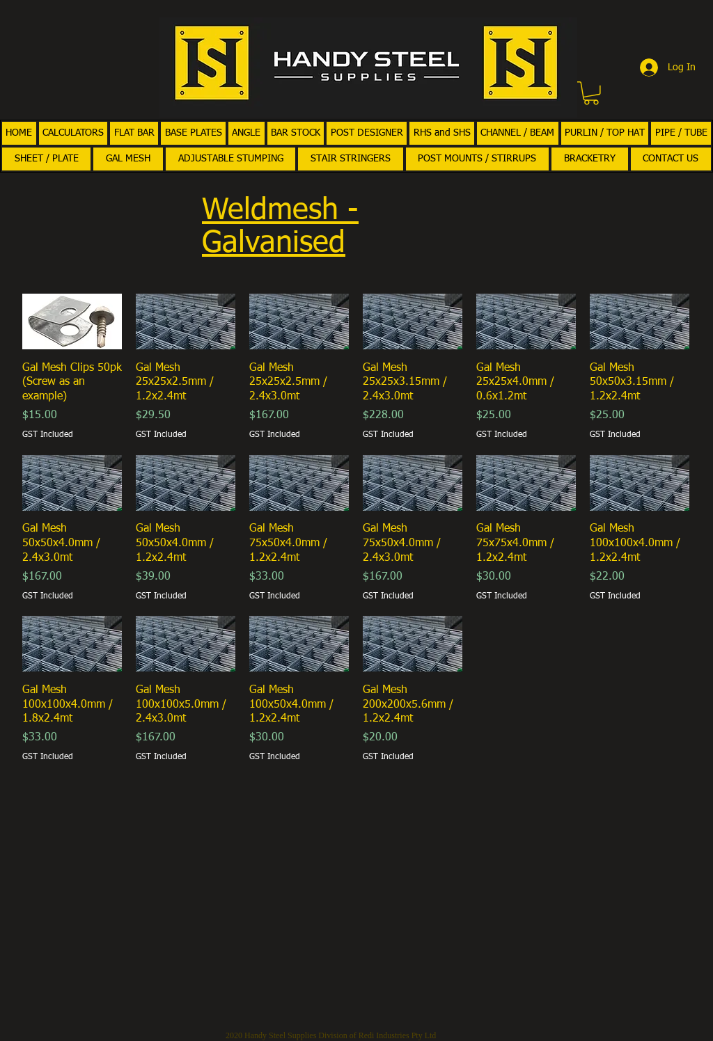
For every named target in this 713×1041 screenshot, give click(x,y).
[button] (591, 93)
